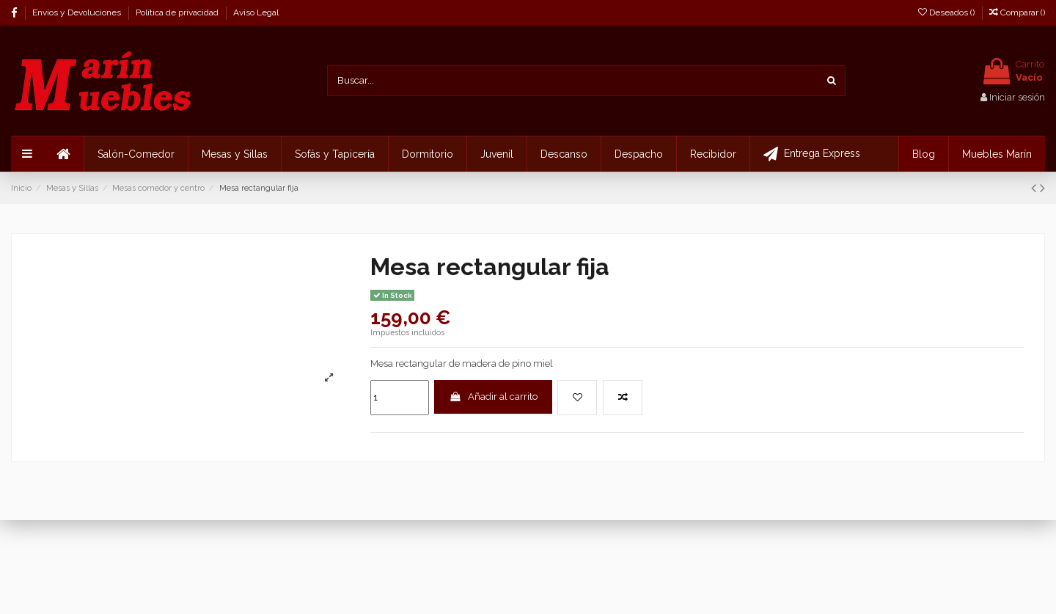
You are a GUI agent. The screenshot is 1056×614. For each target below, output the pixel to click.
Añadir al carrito (493, 396)
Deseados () (947, 12)
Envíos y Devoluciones (77, 12)
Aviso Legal (256, 12)
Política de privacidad (178, 12)
